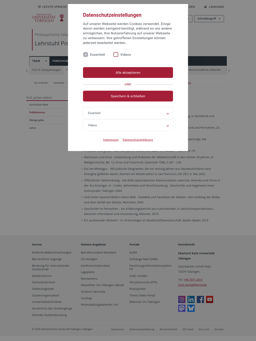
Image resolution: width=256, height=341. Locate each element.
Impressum (111, 140)
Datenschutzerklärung (138, 140)
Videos (125, 55)
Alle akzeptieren (128, 73)
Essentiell (97, 55)
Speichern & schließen (128, 96)
